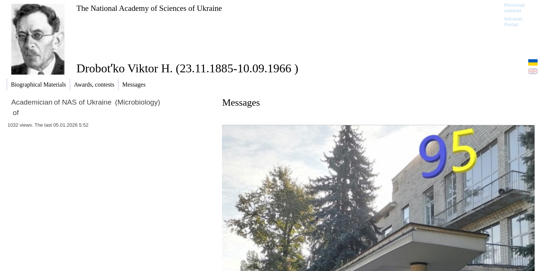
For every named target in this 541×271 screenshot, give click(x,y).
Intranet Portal (513, 21)
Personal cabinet (514, 7)
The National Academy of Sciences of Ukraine (149, 8)
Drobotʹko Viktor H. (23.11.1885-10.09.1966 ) (187, 68)
